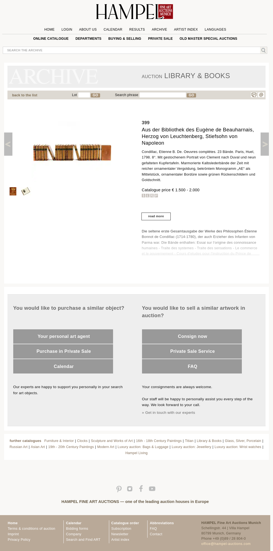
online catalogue (51, 39)
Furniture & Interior (59, 441)
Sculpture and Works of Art (112, 441)
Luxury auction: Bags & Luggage (143, 447)
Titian (189, 441)
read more (156, 216)
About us (88, 29)
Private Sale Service (192, 351)
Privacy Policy (19, 540)
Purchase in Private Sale (64, 351)
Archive (159, 29)
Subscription (121, 529)
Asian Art (38, 447)
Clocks (82, 441)
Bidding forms (77, 529)
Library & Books (209, 441)
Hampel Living (136, 453)
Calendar (113, 29)
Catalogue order (125, 523)
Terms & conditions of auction (31, 529)
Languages (215, 29)
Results (137, 29)
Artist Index (186, 29)
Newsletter (120, 534)
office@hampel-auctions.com (226, 544)
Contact (156, 534)
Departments (88, 39)
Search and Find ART (83, 540)
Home (49, 29)
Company (73, 534)
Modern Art (105, 447)
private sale (160, 39)
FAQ (192, 366)
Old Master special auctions (208, 39)
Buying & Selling (124, 39)
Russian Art (19, 447)
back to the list (24, 95)
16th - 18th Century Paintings (159, 441)
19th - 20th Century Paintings (71, 447)
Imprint (13, 534)
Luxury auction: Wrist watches (238, 447)
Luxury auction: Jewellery (191, 447)
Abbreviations (162, 523)
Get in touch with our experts (170, 412)
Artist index (120, 540)
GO (95, 95)
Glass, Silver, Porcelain (243, 441)
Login (66, 29)
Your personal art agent (64, 336)
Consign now (192, 336)
